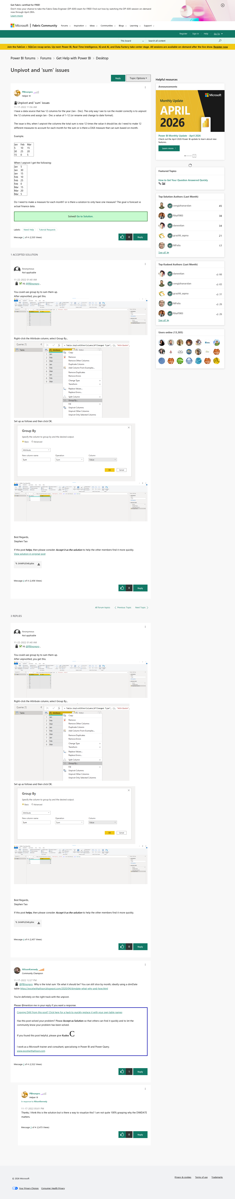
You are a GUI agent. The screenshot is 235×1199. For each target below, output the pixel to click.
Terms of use (201, 1177)
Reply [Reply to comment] (140, 588)
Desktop (102, 58)
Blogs (121, 25)
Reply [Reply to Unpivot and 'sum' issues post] (140, 237)
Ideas (92, 25)
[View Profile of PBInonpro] (27, 91)
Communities (107, 25)
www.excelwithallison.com (31, 1050)
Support (148, 25)
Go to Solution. (85, 216)
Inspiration (79, 25)
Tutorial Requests (47, 229)
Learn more (17, 15)
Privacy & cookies (183, 1177)
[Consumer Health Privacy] (53, 1188)
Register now (220, 46)
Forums (64, 25)
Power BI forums (23, 58)
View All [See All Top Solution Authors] (163, 252)
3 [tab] (189, 155)
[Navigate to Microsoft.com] (19, 25)
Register (183, 33)
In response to (34, 1101)
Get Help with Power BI (73, 58)
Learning (134, 25)
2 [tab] (187, 155)
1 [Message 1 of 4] (23, 237)
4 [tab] (191, 155)
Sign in (195, 33)
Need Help (29, 229)
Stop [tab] (194, 156)
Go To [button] (217, 33)
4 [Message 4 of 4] (23, 580)
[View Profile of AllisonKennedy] (30, 969)
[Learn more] (169, 148)
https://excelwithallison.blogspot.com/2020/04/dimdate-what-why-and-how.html (64, 988)
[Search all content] (185, 41)
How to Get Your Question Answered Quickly (183, 180)
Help (206, 33)
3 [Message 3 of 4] (31, 1127)
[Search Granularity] (132, 41)
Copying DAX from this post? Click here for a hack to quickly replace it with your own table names (69, 1012)
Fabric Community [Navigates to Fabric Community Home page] (44, 25)
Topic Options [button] (137, 78)
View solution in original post (30, 553)
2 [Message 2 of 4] (23, 1064)
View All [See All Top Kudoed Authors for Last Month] (163, 320)
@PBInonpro (32, 283)
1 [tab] (185, 155)
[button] (118, 78)
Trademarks (217, 1177)
